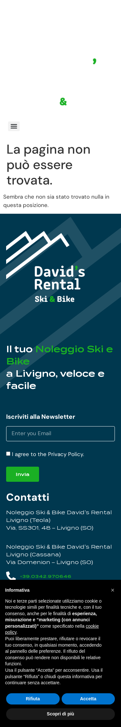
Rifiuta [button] (33, 698)
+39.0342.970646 (45, 576)
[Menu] (14, 126)
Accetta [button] (88, 698)
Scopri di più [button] (60, 713)
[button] (112, 590)
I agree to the (48, 454)
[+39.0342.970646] (11, 576)
